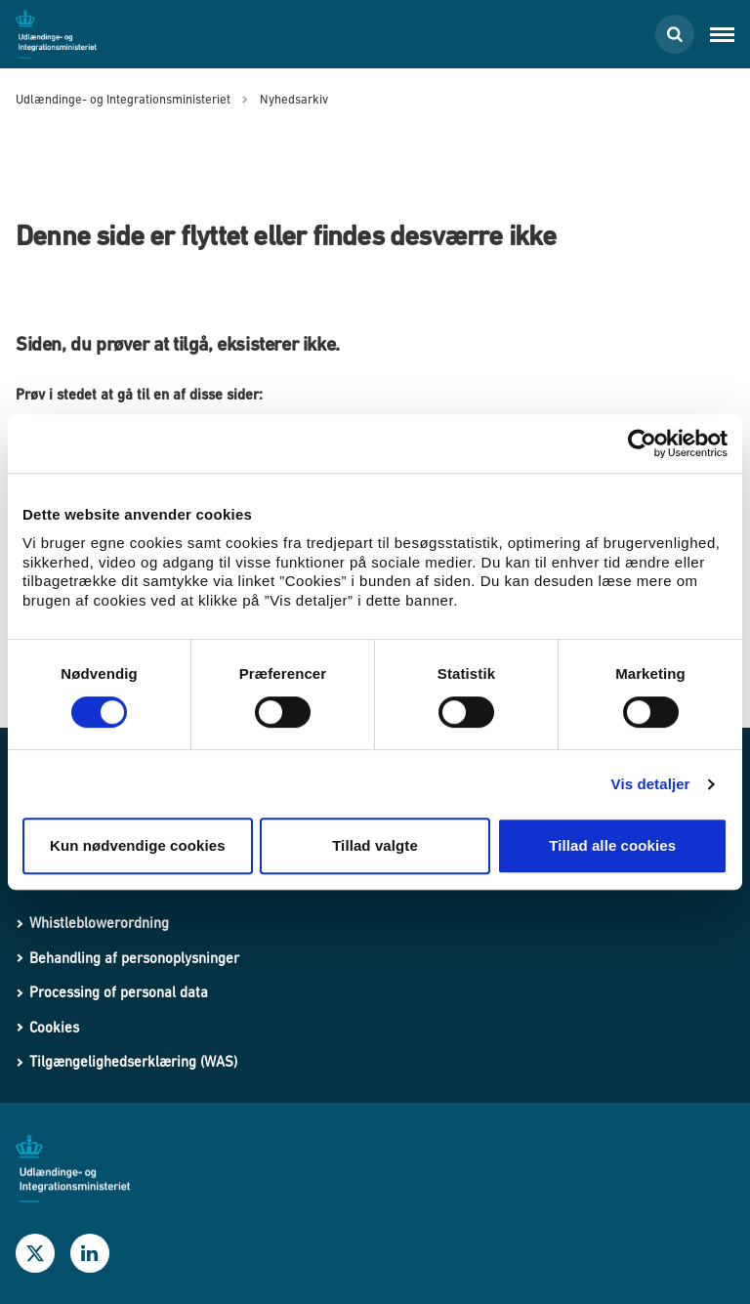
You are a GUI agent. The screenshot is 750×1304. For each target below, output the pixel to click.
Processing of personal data (118, 992)
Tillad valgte (375, 845)
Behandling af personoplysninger (134, 957)
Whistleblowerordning (99, 922)
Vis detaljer (650, 784)
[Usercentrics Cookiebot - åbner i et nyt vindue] (642, 443)
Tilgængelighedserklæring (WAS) (133, 1061)
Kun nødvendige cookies (138, 845)
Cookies (54, 1027)
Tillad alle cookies (612, 845)
